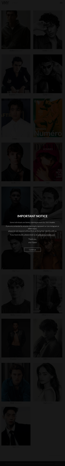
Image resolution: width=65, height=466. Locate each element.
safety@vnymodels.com (46, 235)
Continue (32, 250)
